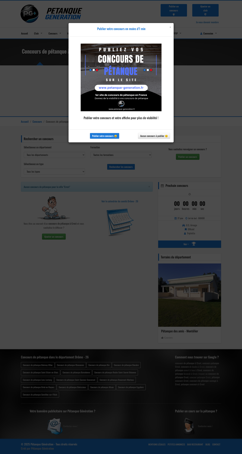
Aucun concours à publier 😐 (154, 136)
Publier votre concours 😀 (104, 136)
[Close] (170, 27)
